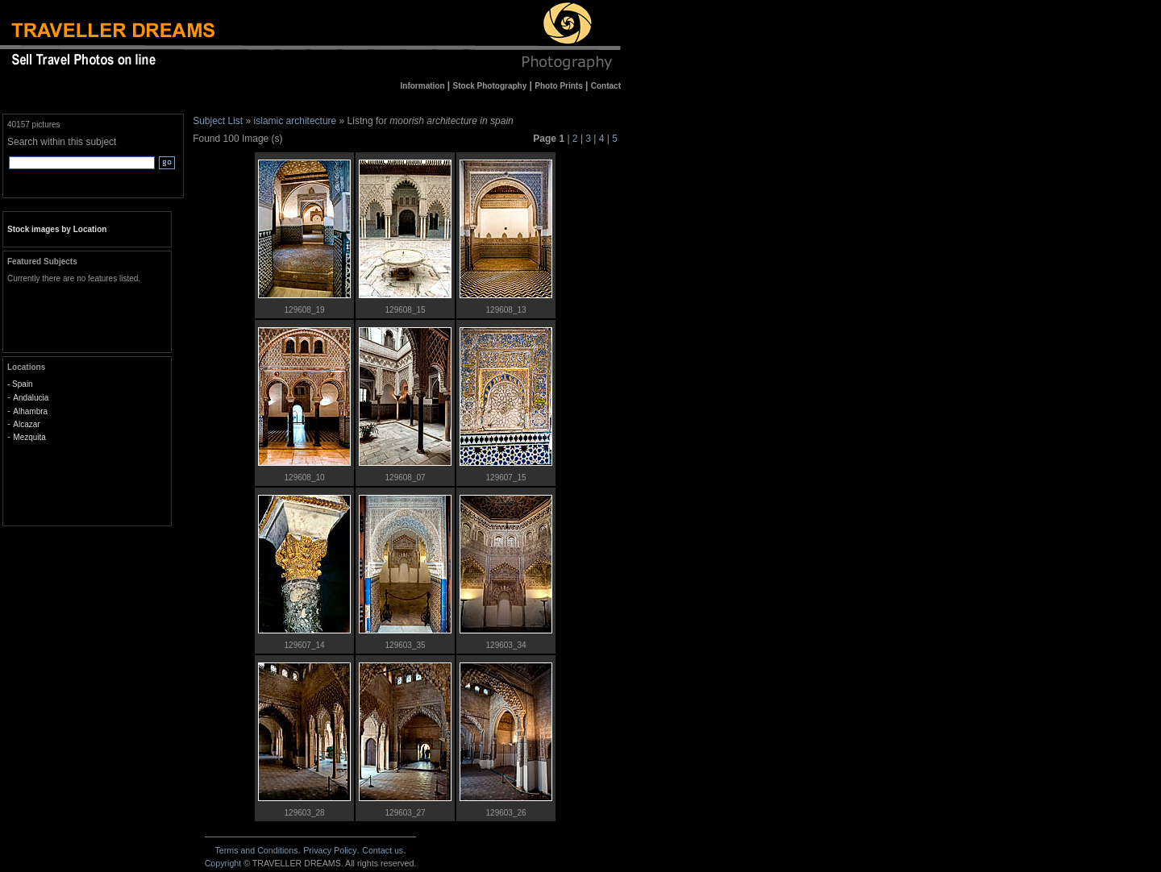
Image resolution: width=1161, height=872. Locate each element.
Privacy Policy (329, 850)
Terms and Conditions (256, 850)
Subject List (218, 121)
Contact (382, 850)
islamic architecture (295, 121)
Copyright (223, 863)
